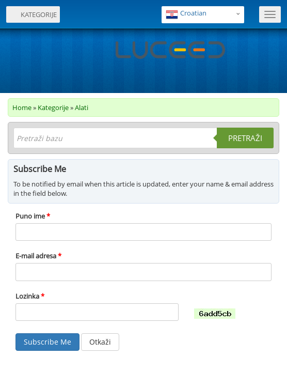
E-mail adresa (38, 255)
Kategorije (53, 107)
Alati (81, 107)
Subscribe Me (47, 342)
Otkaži (100, 342)
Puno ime (32, 216)
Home (21, 107)
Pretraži (245, 138)
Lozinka (29, 296)
